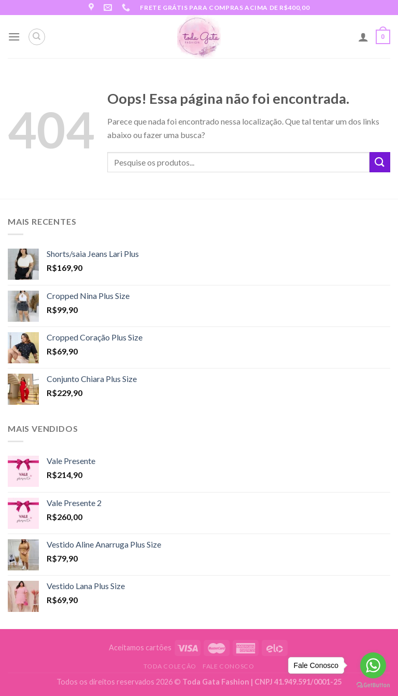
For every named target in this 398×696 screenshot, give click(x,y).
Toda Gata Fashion (216, 681)
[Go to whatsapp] (373, 665)
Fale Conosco (228, 666)
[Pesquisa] (37, 37)
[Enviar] (379, 162)
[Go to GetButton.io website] (373, 685)
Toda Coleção (170, 666)
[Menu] (14, 36)
